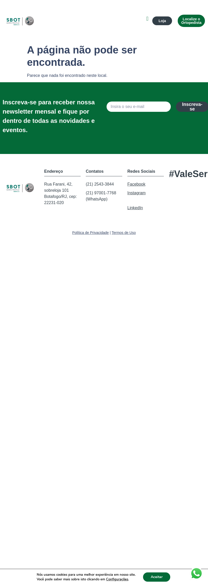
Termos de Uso (124, 233)
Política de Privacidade (90, 233)
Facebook (136, 184)
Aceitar (157, 576)
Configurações (117, 579)
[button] (147, 18)
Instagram (136, 193)
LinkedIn (135, 208)
